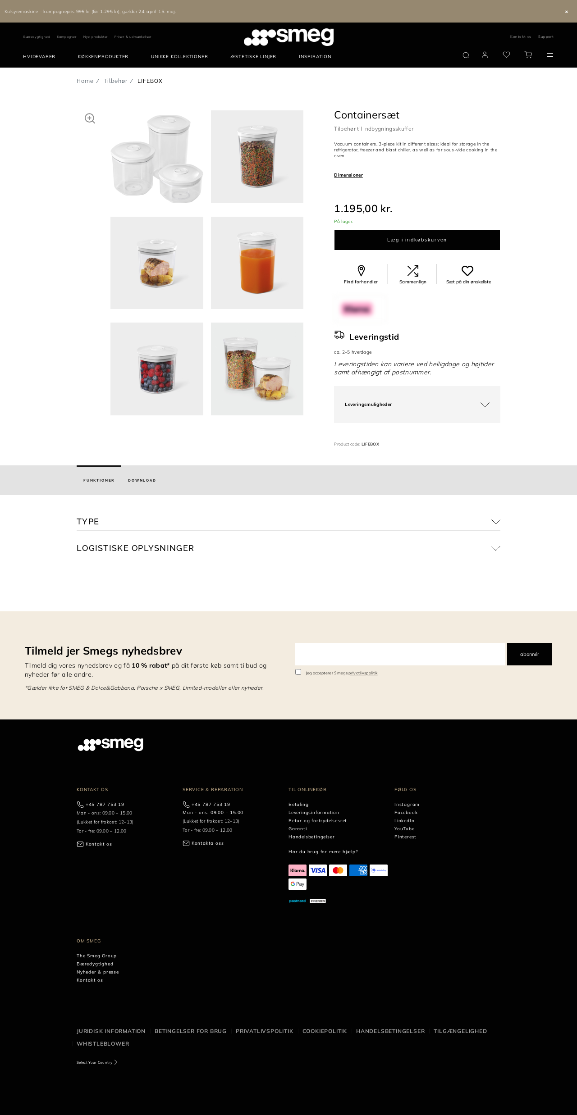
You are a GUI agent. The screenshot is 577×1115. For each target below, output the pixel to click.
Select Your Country (94, 1062)
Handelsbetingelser (390, 1031)
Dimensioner (348, 175)
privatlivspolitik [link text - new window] (362, 672)
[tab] (99, 480)
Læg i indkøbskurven (417, 239)
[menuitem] (41, 56)
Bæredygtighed (36, 37)
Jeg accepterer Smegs (342, 672)
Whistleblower (103, 1043)
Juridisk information (111, 1031)
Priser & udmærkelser (132, 37)
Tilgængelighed (460, 1031)
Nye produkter (95, 37)
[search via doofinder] (466, 55)
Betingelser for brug (191, 1031)
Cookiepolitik (324, 1031)
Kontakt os (520, 36)
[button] (89, 118)
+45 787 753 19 (105, 804)
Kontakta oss (208, 843)
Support (546, 36)
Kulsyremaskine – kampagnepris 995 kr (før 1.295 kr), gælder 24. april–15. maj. (90, 11)
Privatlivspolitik (264, 1031)
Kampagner (67, 37)
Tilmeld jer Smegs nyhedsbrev (103, 650)
